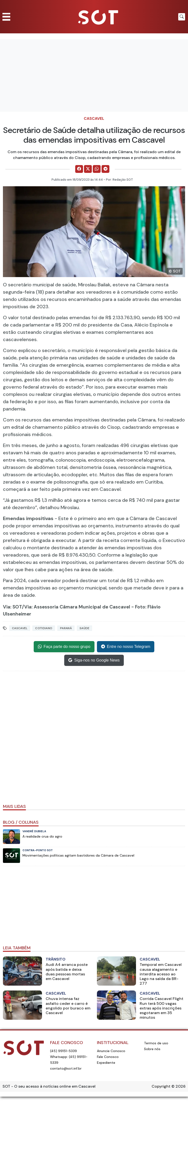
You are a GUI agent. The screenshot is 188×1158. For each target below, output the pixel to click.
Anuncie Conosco (111, 1051)
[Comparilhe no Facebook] (79, 169)
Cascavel (94, 118)
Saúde (85, 628)
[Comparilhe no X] (88, 169)
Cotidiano (43, 628)
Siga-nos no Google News (94, 660)
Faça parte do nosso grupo (64, 647)
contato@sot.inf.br (66, 1068)
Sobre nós (152, 1049)
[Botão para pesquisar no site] (181, 16)
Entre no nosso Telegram (125, 647)
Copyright (161, 1086)
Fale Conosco (108, 1057)
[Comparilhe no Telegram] (105, 169)
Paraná (66, 628)
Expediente (106, 1062)
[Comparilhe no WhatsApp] (97, 169)
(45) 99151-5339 (63, 1051)
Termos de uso (156, 1043)
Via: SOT (12, 607)
